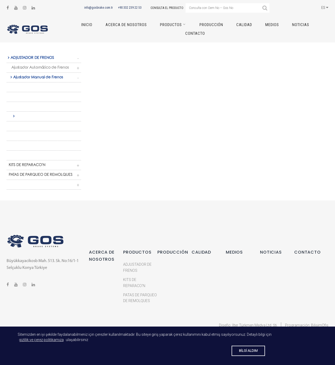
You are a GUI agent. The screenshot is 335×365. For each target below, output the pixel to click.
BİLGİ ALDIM (248, 351)
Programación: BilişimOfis (306, 325)
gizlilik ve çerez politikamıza (41, 340)
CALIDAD (244, 24)
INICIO (86, 24)
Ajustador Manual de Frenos (38, 77)
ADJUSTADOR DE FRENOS (32, 58)
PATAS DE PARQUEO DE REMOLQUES (40, 175)
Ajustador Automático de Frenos (40, 68)
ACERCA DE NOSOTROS (126, 24)
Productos (171, 24)
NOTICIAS (300, 24)
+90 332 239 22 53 (130, 7)
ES (324, 8)
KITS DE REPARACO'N (27, 165)
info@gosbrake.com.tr (98, 7)
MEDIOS (272, 24)
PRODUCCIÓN (211, 24)
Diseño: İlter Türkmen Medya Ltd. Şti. (248, 325)
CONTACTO (195, 33)
